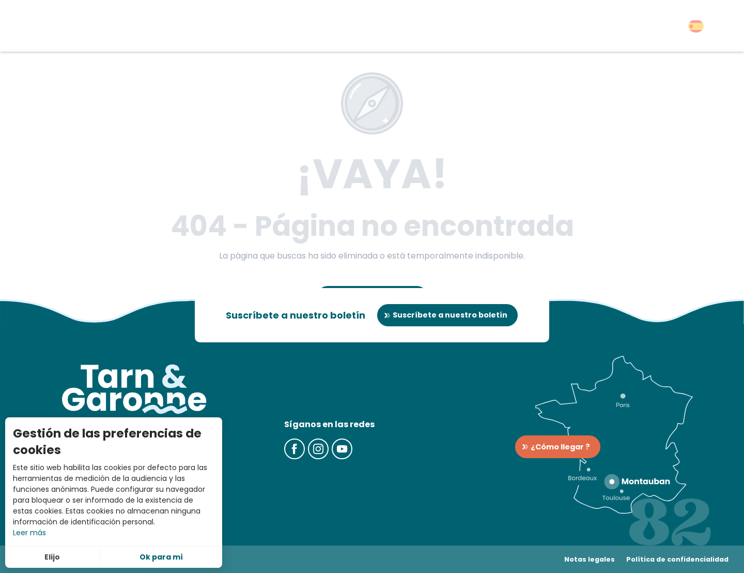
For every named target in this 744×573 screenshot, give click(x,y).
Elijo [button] (52, 557)
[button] (696, 26)
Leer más (29, 532)
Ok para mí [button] (161, 557)
